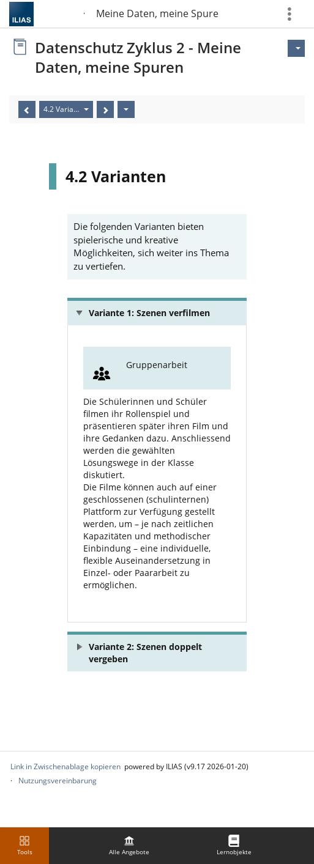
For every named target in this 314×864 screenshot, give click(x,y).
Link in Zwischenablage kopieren (65, 766)
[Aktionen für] (296, 48)
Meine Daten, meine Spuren (157, 13)
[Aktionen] (126, 109)
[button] (157, 311)
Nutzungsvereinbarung (57, 780)
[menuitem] (129, 845)
